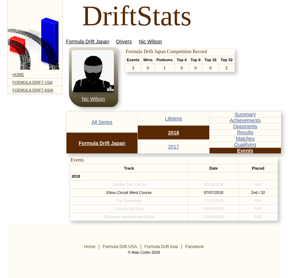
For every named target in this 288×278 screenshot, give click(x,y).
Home (18, 74)
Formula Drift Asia (33, 90)
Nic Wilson (150, 41)
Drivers (124, 41)
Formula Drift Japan (87, 41)
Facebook (194, 246)
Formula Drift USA (33, 82)
